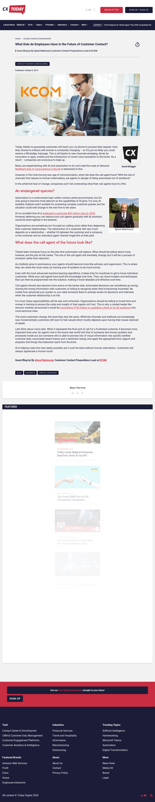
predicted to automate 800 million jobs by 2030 (69, 213)
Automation (109, 745)
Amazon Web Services (14, 763)
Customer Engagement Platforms (20, 740)
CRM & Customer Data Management (22, 735)
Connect (75, 25)
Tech (31, 25)
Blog (19, 373)
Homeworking (110, 735)
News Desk (109, 763)
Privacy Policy (60, 772)
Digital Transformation (115, 750)
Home (18, 38)
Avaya (5, 777)
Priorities (51, 25)
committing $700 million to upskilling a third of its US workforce (95, 307)
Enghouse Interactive (13, 782)
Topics (40, 25)
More (85, 25)
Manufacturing (60, 745)
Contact (56, 767)
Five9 (5, 767)
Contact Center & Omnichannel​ (32, 64)
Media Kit (108, 767)
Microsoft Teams (112, 740)
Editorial (21, 25)
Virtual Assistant (48, 373)
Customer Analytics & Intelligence (20, 745)
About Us (57, 763)
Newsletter (111, 10)
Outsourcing (59, 750)
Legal (106, 777)
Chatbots (30, 373)
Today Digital (24, 795)
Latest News (9, 25)
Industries (62, 25)
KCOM (103, 360)
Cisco (5, 772)
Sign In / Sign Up (139, 10)
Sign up (15, 698)
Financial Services (62, 730)
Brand (106, 772)
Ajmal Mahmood (44, 360)
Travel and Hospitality (64, 735)
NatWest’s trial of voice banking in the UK (38, 169)
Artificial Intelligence (114, 730)
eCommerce (59, 740)
